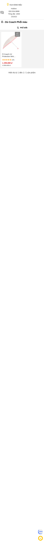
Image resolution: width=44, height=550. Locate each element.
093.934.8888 (14, 11)
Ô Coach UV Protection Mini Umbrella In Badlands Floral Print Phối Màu (10, 55)
